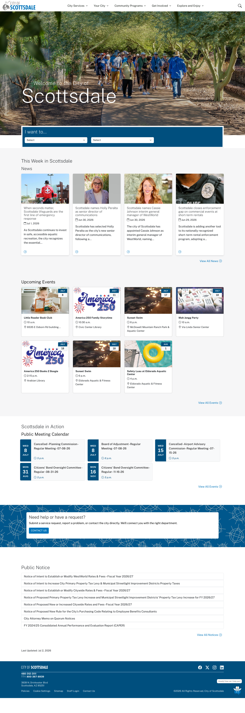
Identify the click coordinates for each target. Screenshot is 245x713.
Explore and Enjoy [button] (188, 5)
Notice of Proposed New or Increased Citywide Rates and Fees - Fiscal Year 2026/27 (78, 604)
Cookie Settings (41, 691)
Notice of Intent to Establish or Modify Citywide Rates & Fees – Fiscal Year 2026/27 (77, 590)
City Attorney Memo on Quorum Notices (49, 618)
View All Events (210, 403)
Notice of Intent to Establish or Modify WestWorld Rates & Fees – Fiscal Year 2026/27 (78, 576)
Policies (25, 691)
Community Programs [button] (129, 5)
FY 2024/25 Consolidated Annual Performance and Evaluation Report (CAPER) (74, 625)
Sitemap (58, 691)
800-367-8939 (35, 676)
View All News (211, 261)
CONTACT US (39, 530)
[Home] (18, 6)
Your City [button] (99, 5)
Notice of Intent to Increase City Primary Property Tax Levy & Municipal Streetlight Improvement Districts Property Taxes (102, 583)
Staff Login (73, 691)
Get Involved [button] (160, 5)
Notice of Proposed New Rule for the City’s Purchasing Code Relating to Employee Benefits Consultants (90, 611)
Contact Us (89, 691)
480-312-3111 (28, 673)
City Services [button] (76, 5)
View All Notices (209, 635)
